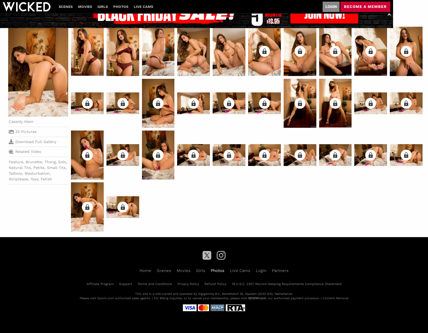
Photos (120, 7)
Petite (38, 167)
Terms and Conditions (155, 284)
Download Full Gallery (32, 141)
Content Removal (335, 298)
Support (125, 284)
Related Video (25, 151)
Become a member (365, 6)
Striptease (18, 179)
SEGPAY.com (257, 298)
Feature (16, 162)
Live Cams (143, 7)
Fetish (46, 179)
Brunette (34, 162)
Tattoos (15, 173)
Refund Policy (215, 284)
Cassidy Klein (21, 121)
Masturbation (37, 173)
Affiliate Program (100, 284)
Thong (50, 162)
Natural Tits (20, 167)
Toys (34, 179)
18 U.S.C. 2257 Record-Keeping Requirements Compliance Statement (287, 284)
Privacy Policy (188, 284)
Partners (280, 270)
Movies (85, 7)
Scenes (66, 7)
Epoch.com (105, 298)
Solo (62, 162)
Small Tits (56, 167)
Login (331, 6)
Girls (102, 7)
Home (145, 270)
